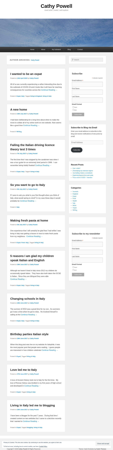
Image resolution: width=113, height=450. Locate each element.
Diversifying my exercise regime (83, 170)
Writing (19, 131)
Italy (22, 96)
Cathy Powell (56, 6)
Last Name (75, 96)
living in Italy (47, 96)
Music (74, 205)
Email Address (77, 80)
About (43, 49)
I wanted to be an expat (26, 74)
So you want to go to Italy (27, 185)
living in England (36, 96)
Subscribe (76, 150)
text (75, 110)
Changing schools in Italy (27, 298)
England (75, 194)
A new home (18, 109)
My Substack (56, 49)
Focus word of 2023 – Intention (82, 177)
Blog (69, 49)
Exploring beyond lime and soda (83, 175)
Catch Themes (101, 449)
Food (23, 242)
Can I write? (76, 168)
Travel (75, 208)
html (75, 107)
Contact (80, 49)
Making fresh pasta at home (29, 220)
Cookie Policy (43, 446)
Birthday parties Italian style (29, 334)
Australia (75, 191)
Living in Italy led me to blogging (32, 405)
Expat (19, 96)
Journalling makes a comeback (82, 173)
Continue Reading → (49, 90)
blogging (30, 427)
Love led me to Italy (23, 369)
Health (75, 201)
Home (32, 49)
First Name (75, 88)
